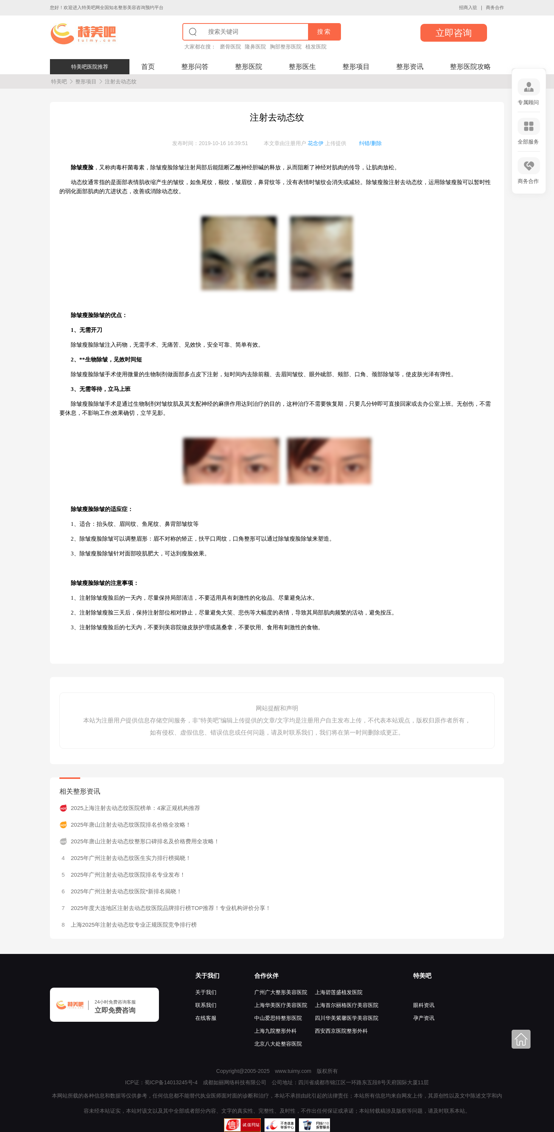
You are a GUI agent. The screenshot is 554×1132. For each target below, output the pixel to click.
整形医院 (248, 66)
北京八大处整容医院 (278, 1044)
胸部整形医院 (286, 47)
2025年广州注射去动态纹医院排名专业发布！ (128, 874)
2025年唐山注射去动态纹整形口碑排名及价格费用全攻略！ (145, 841)
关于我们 (207, 976)
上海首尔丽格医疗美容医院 (346, 1005)
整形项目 (356, 66)
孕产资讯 (423, 1018)
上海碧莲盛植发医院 (339, 992)
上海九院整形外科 (275, 1031)
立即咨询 (454, 33)
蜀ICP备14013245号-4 (171, 1082)
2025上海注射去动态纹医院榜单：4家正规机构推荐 (135, 808)
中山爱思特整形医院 (278, 1018)
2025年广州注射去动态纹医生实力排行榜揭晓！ (131, 858)
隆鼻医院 (255, 47)
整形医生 (302, 66)
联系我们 (205, 1005)
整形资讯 (409, 66)
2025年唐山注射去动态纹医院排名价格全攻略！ (131, 824)
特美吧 (59, 81)
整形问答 (195, 66)
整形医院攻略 (470, 66)
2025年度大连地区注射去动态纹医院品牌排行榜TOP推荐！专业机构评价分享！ (171, 908)
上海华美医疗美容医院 (280, 1005)
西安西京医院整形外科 (341, 1031)
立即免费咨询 (115, 1010)
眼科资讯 (423, 1005)
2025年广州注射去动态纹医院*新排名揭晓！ (126, 891)
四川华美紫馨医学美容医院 (346, 1018)
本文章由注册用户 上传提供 (305, 143)
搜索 (324, 31)
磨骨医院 (230, 47)
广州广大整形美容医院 (280, 992)
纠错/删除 (370, 143)
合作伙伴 (266, 976)
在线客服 (205, 1018)
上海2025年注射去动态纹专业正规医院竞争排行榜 (134, 924)
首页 (148, 66)
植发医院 (316, 47)
